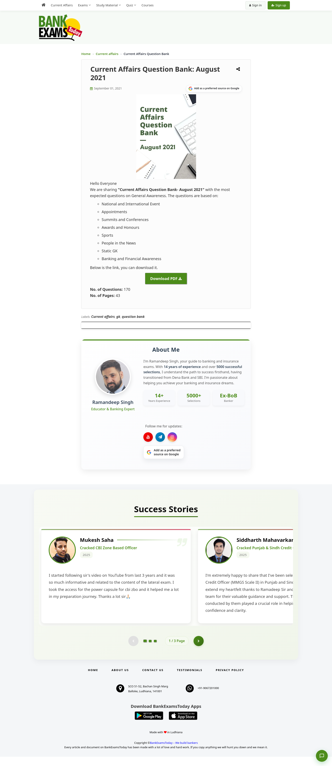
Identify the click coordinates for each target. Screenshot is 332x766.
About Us (120, 679)
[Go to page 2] (150, 650)
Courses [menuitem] (147, 5)
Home (86, 54)
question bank (133, 316)
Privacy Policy (230, 679)
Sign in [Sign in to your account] (255, 5)
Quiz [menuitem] (129, 5)
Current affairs (107, 54)
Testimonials (189, 679)
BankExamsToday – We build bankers (174, 752)
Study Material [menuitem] (107, 5)
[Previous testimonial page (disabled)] (133, 650)
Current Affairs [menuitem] (62, 5)
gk (118, 316)
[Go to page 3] (155, 650)
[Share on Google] (214, 88)
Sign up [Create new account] (278, 5)
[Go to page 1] (145, 650)
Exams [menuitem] (83, 5)
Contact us (152, 679)
